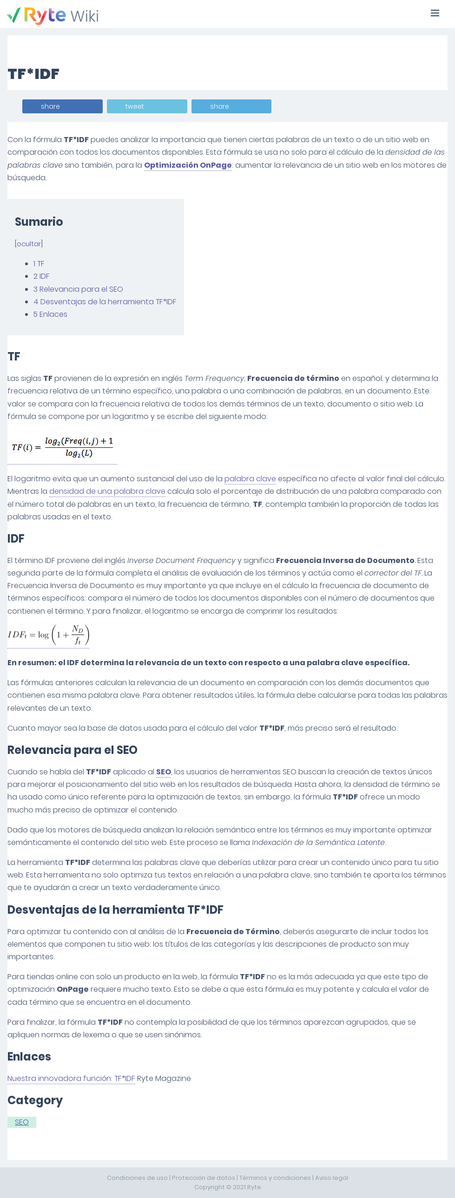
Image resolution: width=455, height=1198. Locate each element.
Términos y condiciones (275, 1177)
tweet (134, 106)
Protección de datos (203, 1177)
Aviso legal (331, 1177)
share (50, 106)
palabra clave (250, 478)
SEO (163, 771)
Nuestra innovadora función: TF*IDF (71, 1078)
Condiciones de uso (137, 1177)
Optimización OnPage (188, 165)
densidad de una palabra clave (107, 491)
